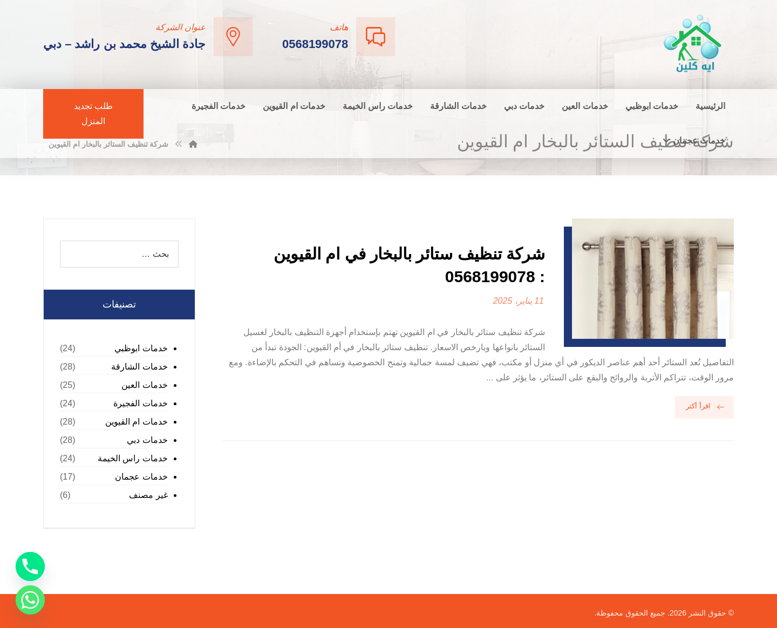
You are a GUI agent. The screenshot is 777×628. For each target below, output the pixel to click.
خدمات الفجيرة (140, 403)
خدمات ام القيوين (136, 421)
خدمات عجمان (141, 476)
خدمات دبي (147, 440)
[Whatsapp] (30, 600)
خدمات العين (144, 385)
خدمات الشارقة (139, 366)
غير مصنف (148, 495)
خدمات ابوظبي (140, 348)
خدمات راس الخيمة (133, 458)
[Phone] (30, 566)
